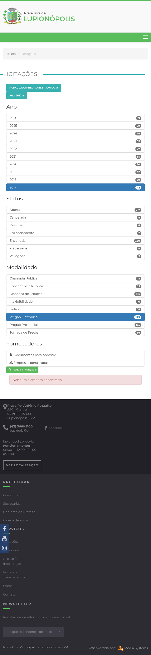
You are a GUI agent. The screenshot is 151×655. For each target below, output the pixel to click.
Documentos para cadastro (33, 355)
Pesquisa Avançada (22, 369)
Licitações (11, 542)
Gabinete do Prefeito (19, 512)
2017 (16, 95)
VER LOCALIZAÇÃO (22, 465)
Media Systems (132, 648)
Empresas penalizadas (29, 363)
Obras (7, 586)
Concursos (11, 550)
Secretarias (11, 504)
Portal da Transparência (14, 574)
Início (11, 54)
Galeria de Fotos (15, 520)
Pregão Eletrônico (33, 87)
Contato (9, 594)
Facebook (54, 428)
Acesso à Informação (12, 561)
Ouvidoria (10, 495)
